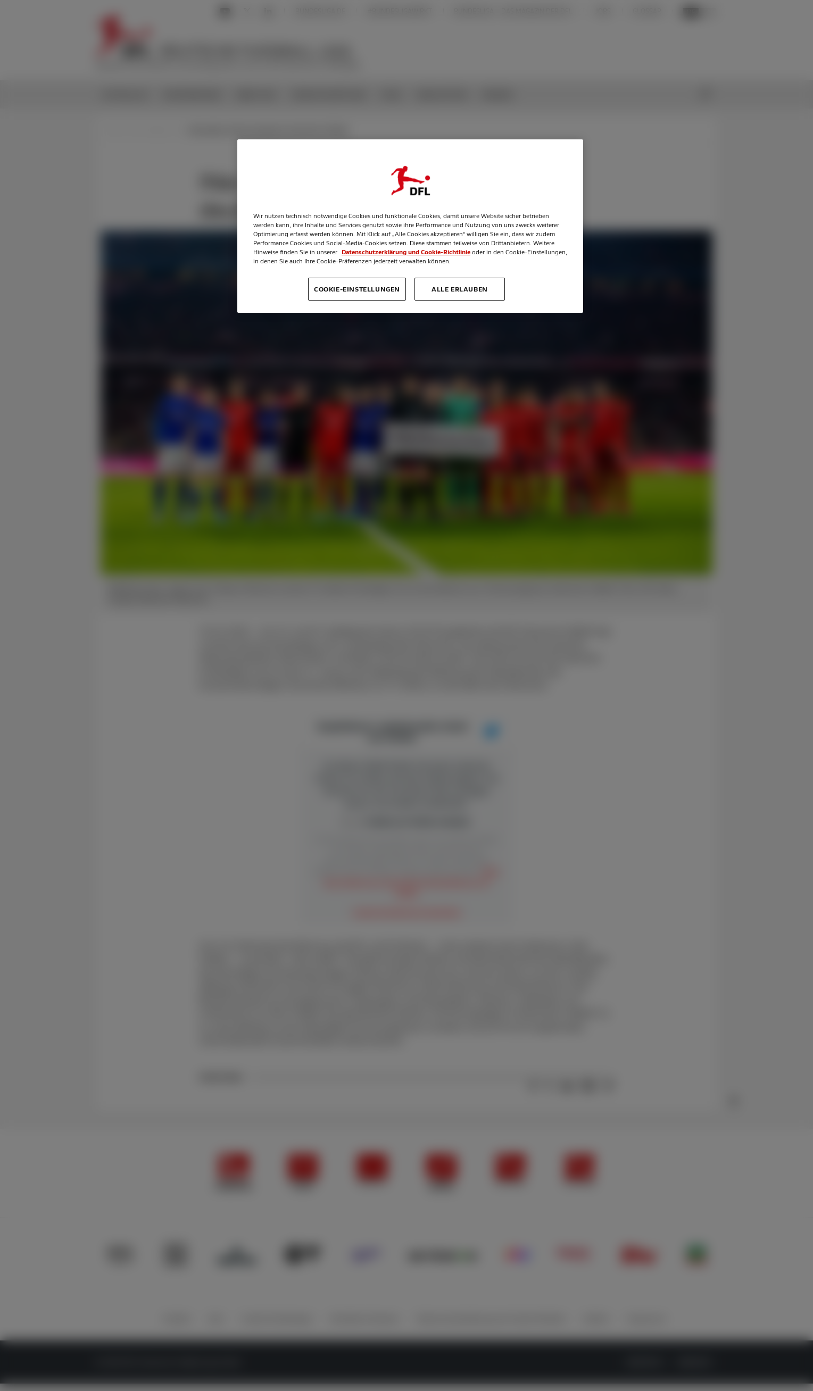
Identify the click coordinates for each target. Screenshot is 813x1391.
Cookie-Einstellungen (357, 289)
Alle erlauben (460, 289)
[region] (410, 226)
